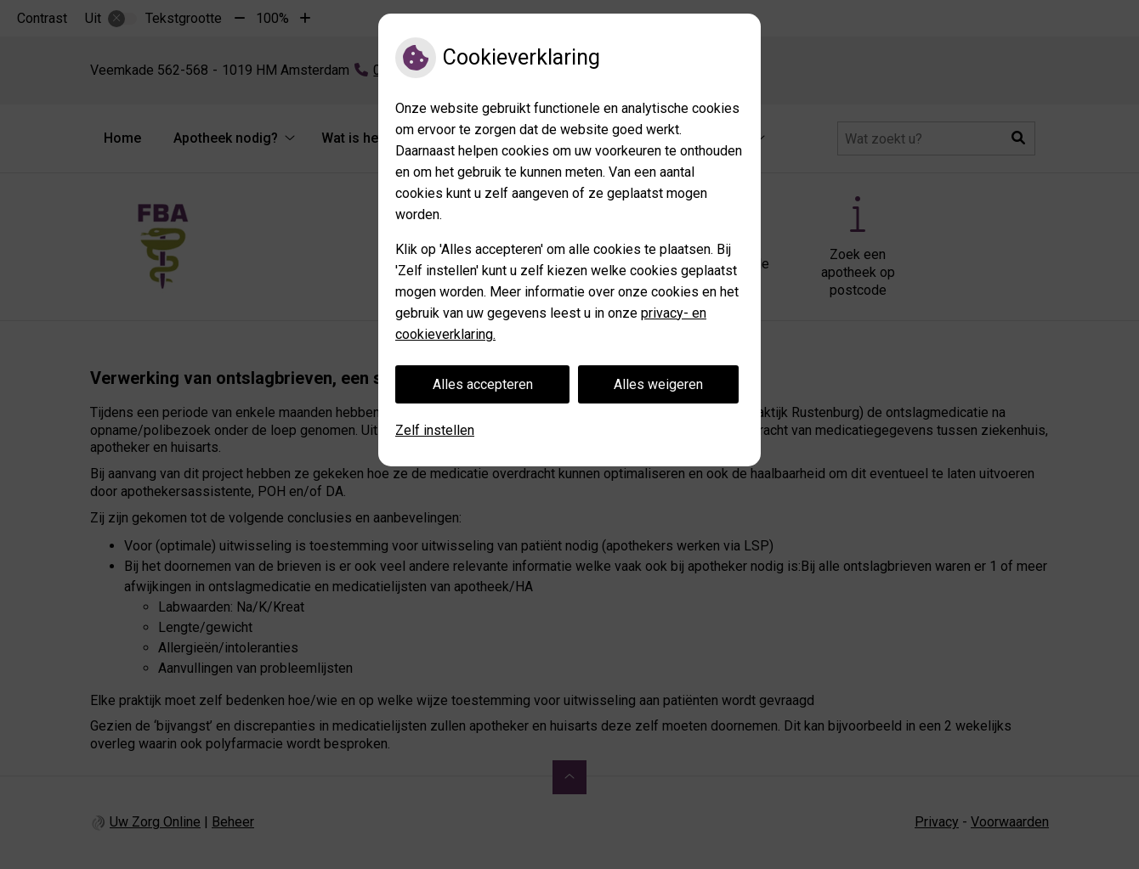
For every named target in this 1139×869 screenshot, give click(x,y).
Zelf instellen (434, 430)
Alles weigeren (658, 384)
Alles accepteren (483, 384)
